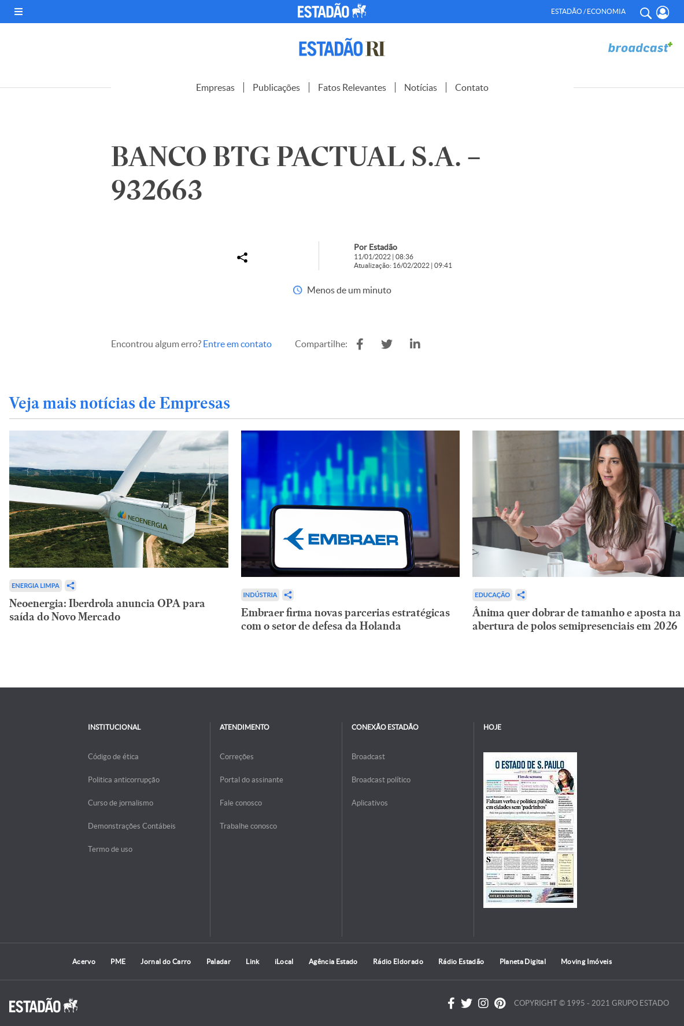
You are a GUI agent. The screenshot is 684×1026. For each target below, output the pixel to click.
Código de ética (113, 756)
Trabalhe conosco (248, 826)
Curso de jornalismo (120, 803)
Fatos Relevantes (352, 87)
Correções (237, 756)
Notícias (420, 87)
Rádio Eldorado (398, 961)
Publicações (276, 87)
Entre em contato (237, 344)
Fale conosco (241, 803)
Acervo (83, 961)
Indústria (260, 594)
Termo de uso (110, 849)
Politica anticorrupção (124, 779)
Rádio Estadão (461, 961)
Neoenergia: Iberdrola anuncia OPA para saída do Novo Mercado (107, 610)
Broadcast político (381, 779)
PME (117, 961)
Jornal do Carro (166, 961)
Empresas (215, 87)
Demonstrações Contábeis (132, 826)
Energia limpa (36, 585)
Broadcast (368, 756)
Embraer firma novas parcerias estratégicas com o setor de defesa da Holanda (345, 619)
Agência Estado (333, 961)
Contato (472, 87)
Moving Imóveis (586, 961)
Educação (492, 594)
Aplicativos (370, 803)
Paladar (218, 961)
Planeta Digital (523, 961)
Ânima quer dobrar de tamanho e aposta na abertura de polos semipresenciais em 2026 (576, 619)
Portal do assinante (251, 779)
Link (252, 961)
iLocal (284, 961)
